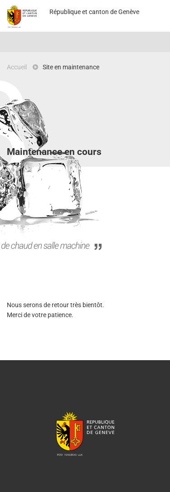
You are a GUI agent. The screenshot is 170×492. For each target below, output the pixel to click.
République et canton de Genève (85, 433)
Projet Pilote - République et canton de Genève (22, 16)
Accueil (17, 67)
